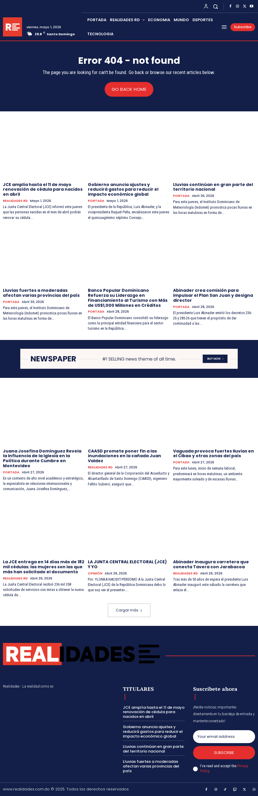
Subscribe (224, 752)
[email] (224, 736)
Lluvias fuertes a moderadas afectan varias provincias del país (41, 292)
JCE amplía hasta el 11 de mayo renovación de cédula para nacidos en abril (43, 189)
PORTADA (96, 200)
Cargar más (129, 610)
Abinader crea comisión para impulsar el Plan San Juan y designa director (213, 295)
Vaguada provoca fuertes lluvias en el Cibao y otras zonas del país (213, 453)
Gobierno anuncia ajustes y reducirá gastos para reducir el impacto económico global (123, 189)
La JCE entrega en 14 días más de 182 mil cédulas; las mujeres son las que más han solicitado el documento (43, 567)
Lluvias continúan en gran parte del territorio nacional (213, 186)
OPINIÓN (95, 573)
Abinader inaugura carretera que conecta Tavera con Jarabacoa (211, 564)
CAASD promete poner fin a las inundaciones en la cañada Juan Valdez (124, 456)
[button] (215, 6)
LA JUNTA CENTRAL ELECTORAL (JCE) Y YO (127, 564)
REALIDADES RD (15, 200)
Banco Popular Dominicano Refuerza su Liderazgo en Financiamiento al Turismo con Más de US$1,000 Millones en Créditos (127, 297)
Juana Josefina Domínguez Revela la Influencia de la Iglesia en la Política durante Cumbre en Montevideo (42, 458)
